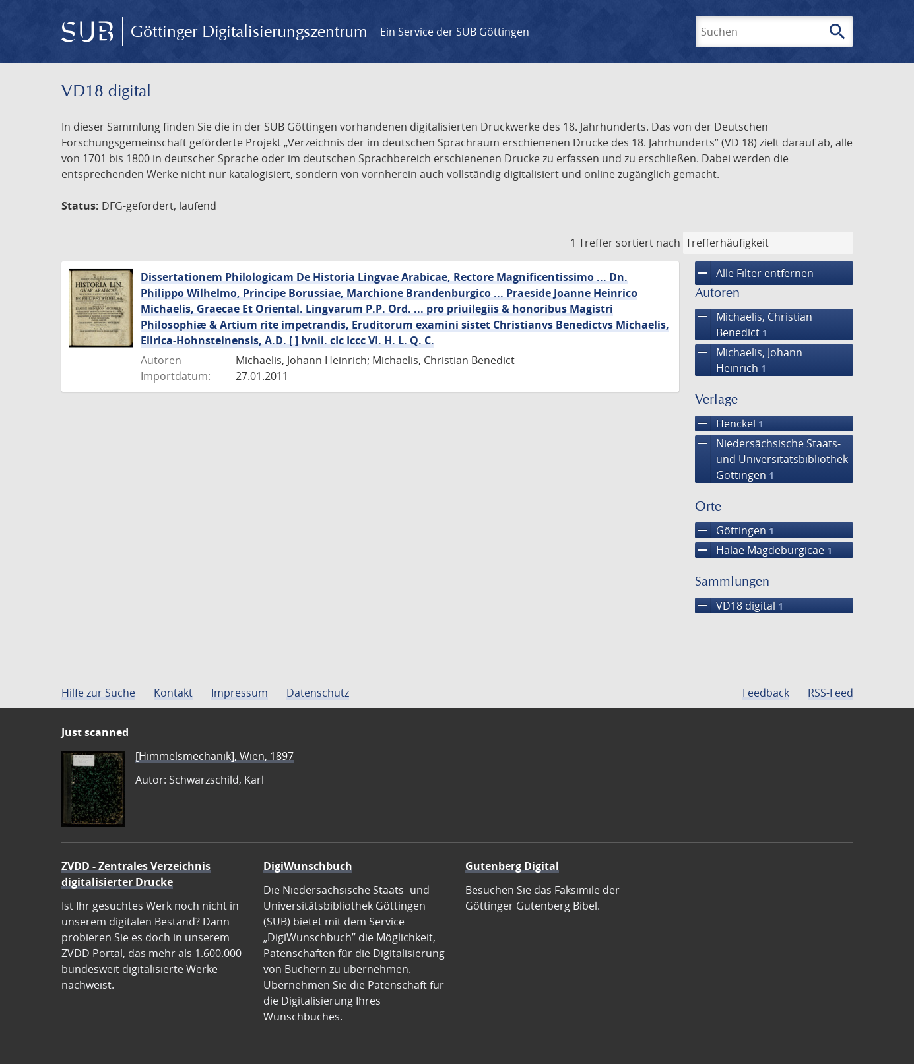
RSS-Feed (830, 692)
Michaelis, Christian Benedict (753, 324)
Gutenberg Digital (512, 866)
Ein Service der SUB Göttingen (454, 31)
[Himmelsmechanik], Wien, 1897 (214, 756)
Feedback (765, 692)
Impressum (239, 692)
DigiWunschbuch (307, 866)
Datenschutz (317, 692)
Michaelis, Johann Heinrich (748, 360)
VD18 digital (739, 605)
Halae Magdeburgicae (763, 550)
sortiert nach (648, 242)
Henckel (729, 423)
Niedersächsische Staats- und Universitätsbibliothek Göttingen (771, 459)
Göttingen (734, 530)
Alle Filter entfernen (754, 273)
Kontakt (173, 692)
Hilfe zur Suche (98, 692)
